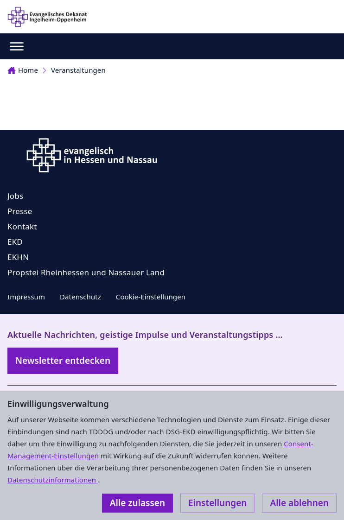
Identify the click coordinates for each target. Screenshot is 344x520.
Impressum (26, 296)
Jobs (15, 195)
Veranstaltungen (78, 70)
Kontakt (22, 226)
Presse (19, 211)
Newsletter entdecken (62, 361)
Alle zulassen (137, 503)
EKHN (18, 257)
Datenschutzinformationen (52, 479)
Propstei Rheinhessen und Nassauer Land (86, 272)
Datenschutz (80, 296)
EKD (15, 241)
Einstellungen (217, 503)
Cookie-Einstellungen (150, 296)
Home (22, 70)
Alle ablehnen (299, 503)
